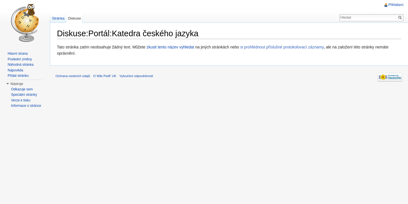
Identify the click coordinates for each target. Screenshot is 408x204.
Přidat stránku (18, 76)
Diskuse (74, 18)
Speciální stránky (24, 95)
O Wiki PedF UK (104, 76)
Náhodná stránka (20, 65)
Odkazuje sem (22, 89)
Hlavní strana (18, 54)
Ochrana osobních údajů (73, 76)
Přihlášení (395, 5)
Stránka (58, 18)
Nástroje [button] (16, 84)
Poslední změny (20, 59)
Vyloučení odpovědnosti (136, 76)
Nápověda (15, 70)
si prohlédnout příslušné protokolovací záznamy (282, 47)
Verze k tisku (20, 100)
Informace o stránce (26, 106)
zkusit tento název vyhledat (170, 47)
